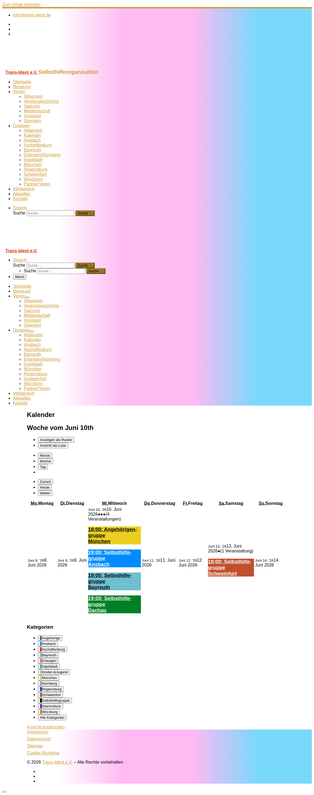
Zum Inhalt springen (21, 4)
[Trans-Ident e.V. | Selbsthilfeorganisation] (36, 66)
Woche (45, 461)
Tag (43, 467)
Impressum (37, 732)
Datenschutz (39, 739)
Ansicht (46, 727)
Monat (45, 455)
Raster (56, 440)
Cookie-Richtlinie (43, 753)
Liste (53, 445)
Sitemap (35, 746)
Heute (45, 487)
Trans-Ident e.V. (57, 762)
